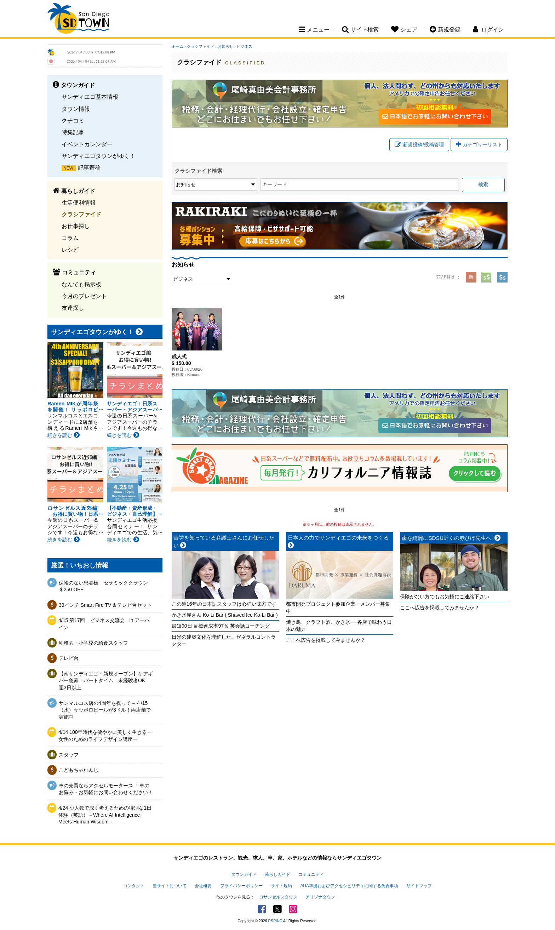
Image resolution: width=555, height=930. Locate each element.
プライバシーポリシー (241, 885)
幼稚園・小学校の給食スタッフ (93, 643)
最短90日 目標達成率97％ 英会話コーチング (221, 626)
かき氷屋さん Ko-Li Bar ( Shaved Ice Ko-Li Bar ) (225, 615)
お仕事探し (76, 226)
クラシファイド (81, 214)
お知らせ (225, 46)
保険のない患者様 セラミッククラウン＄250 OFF (103, 586)
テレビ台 (69, 658)
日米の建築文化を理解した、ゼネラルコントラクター (224, 640)
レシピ (70, 249)
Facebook (262, 909)
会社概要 (203, 885)
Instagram (293, 909)
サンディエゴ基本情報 (90, 96)
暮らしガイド (277, 874)
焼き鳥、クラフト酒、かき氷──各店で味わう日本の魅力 (339, 625)
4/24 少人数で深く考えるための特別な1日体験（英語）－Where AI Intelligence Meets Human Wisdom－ (104, 815)
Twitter (277, 909)
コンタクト (133, 885)
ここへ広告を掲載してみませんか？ (325, 640)
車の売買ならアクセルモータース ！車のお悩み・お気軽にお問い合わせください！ (106, 789)
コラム (70, 238)
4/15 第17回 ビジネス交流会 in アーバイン (104, 623)
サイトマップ (419, 885)
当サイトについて (170, 885)
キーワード (274, 184)
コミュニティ (311, 874)
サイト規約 (281, 885)
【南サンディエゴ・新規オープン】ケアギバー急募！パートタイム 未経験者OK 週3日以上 (106, 680)
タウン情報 (76, 108)
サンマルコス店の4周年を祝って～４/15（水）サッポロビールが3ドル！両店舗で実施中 (105, 710)
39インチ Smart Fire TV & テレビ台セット (105, 605)
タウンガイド (244, 874)
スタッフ (69, 755)
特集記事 (73, 132)
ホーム (177, 46)
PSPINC (275, 921)
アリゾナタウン (320, 897)
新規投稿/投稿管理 (419, 144)
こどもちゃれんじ (78, 770)
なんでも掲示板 (81, 284)
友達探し (73, 307)
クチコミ (73, 120)
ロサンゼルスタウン (278, 897)
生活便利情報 (79, 202)
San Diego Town (78, 19)
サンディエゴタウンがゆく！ (98, 156)
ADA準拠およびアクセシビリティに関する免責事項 (349, 885)
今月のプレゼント (84, 296)
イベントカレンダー (87, 144)
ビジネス (244, 46)
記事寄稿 (89, 167)
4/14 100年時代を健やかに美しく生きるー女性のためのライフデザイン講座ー (105, 735)
